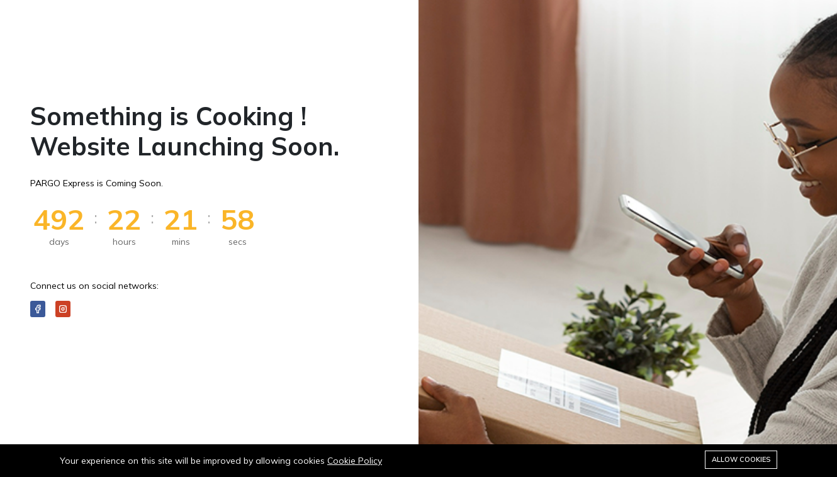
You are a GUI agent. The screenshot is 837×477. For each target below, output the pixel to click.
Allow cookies (741, 459)
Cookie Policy (354, 460)
